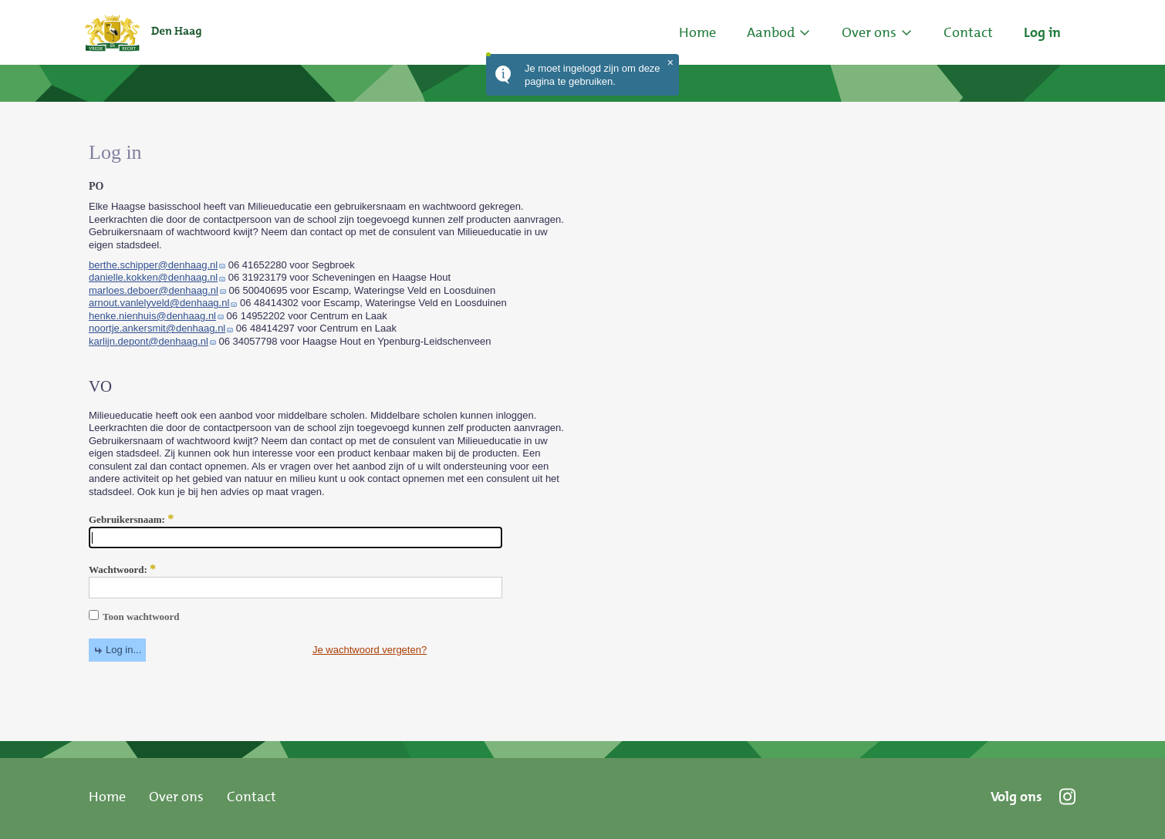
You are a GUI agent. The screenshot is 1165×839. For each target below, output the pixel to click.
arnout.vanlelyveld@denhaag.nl (159, 302)
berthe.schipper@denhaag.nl (153, 265)
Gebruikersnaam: (131, 520)
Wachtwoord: (122, 570)
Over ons (176, 796)
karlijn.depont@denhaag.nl (148, 341)
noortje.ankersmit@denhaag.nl (157, 328)
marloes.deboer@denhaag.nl (153, 290)
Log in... (123, 649)
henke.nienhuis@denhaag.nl (152, 316)
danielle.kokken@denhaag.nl (153, 277)
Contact (251, 796)
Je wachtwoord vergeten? (369, 649)
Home (697, 32)
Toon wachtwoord (134, 616)
